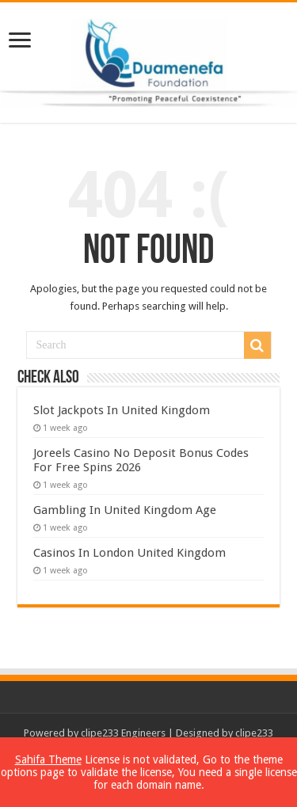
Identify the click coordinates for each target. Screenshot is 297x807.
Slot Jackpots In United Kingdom (121, 410)
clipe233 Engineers (123, 733)
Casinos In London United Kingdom (129, 553)
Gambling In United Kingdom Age (124, 510)
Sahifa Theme (48, 759)
